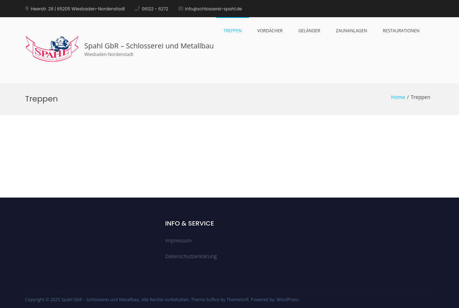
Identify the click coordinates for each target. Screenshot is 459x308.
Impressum (178, 240)
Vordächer (270, 31)
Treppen (232, 31)
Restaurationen (401, 31)
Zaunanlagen (351, 31)
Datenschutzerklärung (191, 256)
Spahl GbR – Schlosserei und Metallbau (149, 46)
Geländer (309, 31)
